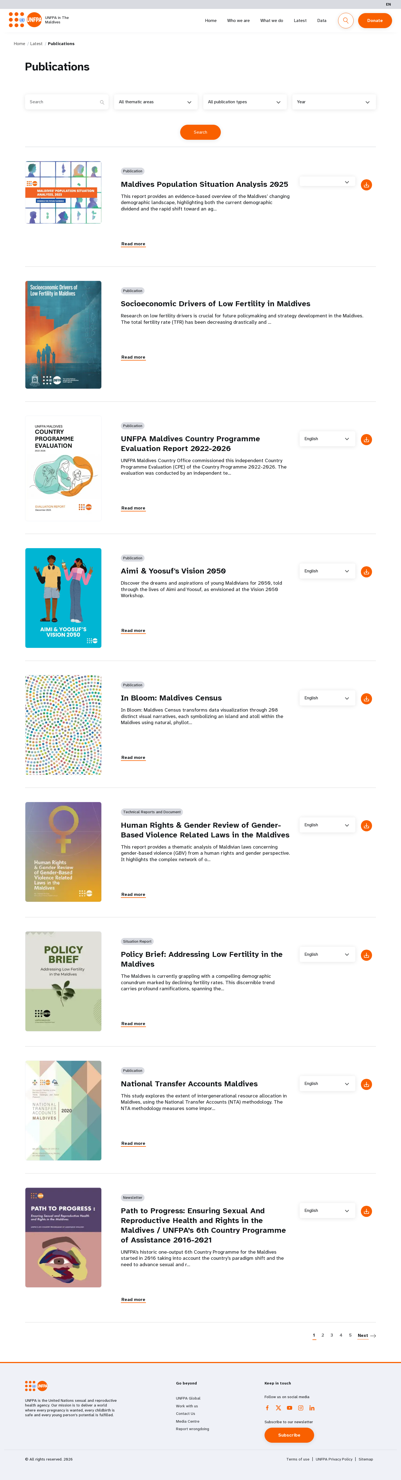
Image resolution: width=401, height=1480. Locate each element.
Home (211, 20)
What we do (271, 20)
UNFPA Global (188, 1398)
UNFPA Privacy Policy (334, 1459)
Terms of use (297, 1459)
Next (363, 1335)
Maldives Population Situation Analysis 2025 (204, 184)
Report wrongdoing (192, 1428)
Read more (133, 244)
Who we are (238, 20)
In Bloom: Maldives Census (171, 698)
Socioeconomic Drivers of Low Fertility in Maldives (215, 303)
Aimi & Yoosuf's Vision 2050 (173, 571)
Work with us (187, 1405)
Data (321, 20)
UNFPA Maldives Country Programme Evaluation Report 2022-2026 (190, 443)
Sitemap (366, 1459)
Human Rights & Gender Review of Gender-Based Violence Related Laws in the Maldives (205, 830)
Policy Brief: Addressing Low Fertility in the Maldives (202, 959)
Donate (375, 20)
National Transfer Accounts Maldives (189, 1084)
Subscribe (289, 1435)
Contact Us (185, 1413)
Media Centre (187, 1421)
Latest (300, 20)
